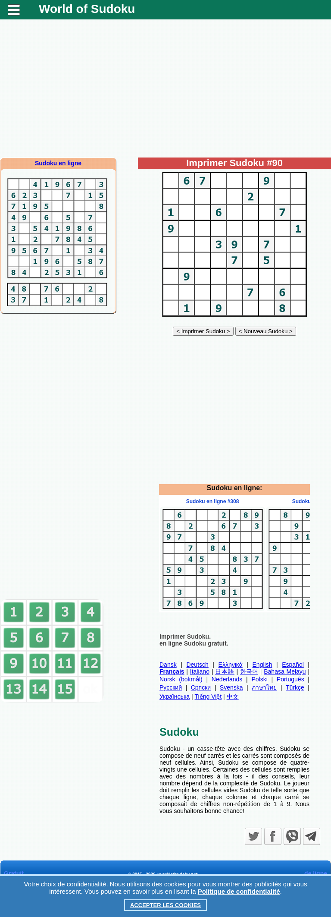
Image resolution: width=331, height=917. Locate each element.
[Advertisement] (165, 88)
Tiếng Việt (208, 696)
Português (290, 679)
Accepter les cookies (165, 905)
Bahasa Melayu (285, 671)
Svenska (231, 687)
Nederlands (227, 679)
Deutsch (197, 664)
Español (293, 664)
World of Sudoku (87, 9)
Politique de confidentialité (239, 891)
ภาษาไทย (264, 687)
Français (171, 671)
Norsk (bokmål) (181, 679)
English (262, 664)
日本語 (224, 671)
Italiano (199, 671)
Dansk (168, 664)
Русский (170, 687)
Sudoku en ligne (58, 163)
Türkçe (295, 687)
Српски (201, 687)
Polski (259, 679)
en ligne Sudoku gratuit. (193, 643)
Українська (174, 696)
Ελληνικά (231, 664)
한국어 (249, 671)
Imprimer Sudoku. (185, 636)
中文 (233, 696)
